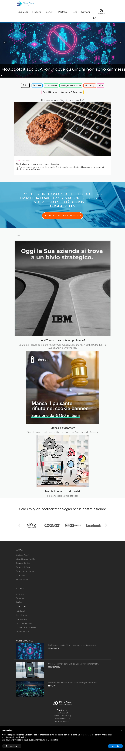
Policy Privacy (21, 615)
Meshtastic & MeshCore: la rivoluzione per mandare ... (73, 683)
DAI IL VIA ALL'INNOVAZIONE (62, 216)
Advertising (20, 575)
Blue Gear (23, 12)
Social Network (50, 92)
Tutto (25, 85)
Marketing (89, 85)
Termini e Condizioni (24, 623)
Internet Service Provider (25, 559)
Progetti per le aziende (25, 571)
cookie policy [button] (21, 737)
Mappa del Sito (22, 632)
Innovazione (51, 85)
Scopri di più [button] (11, 746)
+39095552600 (64, 721)
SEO (101, 85)
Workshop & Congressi (71, 92)
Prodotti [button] (37, 12)
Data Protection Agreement (27, 627)
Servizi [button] (50, 12)
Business (37, 85)
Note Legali (20, 611)
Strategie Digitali (22, 555)
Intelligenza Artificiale (71, 85)
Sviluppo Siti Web (23, 563)
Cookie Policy (21, 619)
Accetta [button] (115, 746)
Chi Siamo (20, 594)
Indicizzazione (22, 580)
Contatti (85, 12)
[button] (122, 730)
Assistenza (20, 598)
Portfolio (63, 12)
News (74, 12)
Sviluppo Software (23, 567)
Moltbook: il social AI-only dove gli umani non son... (72, 645)
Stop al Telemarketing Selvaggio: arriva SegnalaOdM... (73, 664)
